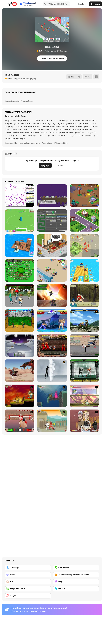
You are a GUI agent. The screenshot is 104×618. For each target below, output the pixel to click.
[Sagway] (19, 295)
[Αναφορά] (87, 76)
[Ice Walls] (52, 370)
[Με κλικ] (76, 588)
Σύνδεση (58, 165)
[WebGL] (28, 574)
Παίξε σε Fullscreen (52, 58)
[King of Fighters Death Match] (84, 320)
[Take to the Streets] (84, 346)
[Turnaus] (19, 320)
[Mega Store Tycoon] (52, 270)
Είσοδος (82, 4)
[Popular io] (84, 245)
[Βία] (28, 581)
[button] (15, 138)
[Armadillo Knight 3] (84, 396)
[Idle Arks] (19, 245)
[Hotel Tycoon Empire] (52, 245)
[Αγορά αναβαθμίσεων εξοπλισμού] (76, 574)
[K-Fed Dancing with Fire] (84, 421)
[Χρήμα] (28, 595)
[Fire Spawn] (19, 370)
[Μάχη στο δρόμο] (28, 588)
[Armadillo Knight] (19, 396)
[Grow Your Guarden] (19, 270)
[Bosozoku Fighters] (52, 346)
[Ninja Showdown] (84, 370)
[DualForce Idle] (52, 220)
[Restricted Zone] (84, 195)
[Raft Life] (84, 270)
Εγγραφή (95, 4)
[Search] (45, 3)
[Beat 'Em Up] (76, 567)
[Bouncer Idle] (19, 195)
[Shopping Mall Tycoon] (84, 220)
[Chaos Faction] (19, 346)
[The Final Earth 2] (52, 195)
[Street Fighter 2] (52, 320)
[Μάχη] (76, 581)
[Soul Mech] (52, 421)
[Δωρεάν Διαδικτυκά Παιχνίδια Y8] (12, 4)
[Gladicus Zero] (52, 295)
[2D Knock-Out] (19, 421)
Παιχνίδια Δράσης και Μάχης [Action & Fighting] (27, 143)
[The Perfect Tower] (19, 220)
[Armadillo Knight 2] (52, 396)
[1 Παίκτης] (28, 567)
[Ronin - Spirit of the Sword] (84, 295)
